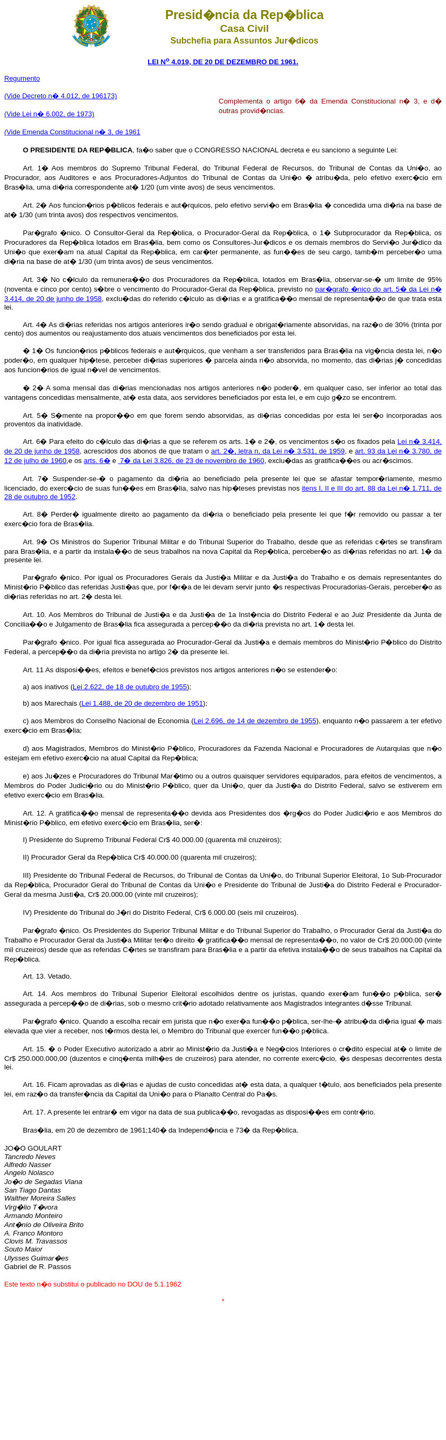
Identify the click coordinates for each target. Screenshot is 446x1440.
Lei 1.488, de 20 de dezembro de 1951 (142, 703)
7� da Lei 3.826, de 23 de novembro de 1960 (191, 461)
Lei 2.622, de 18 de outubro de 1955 (130, 687)
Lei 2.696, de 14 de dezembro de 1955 (255, 721)
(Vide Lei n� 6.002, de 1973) (49, 114)
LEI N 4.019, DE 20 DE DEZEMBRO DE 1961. (223, 62)
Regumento (22, 78)
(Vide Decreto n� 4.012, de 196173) (60, 96)
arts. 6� (97, 461)
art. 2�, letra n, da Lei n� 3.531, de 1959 (278, 451)
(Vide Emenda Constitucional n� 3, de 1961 (72, 132)
